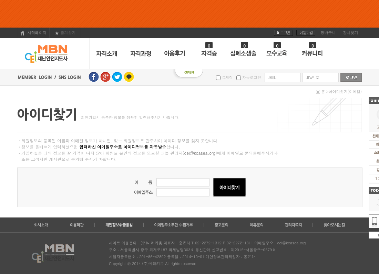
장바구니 (328, 32)
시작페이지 (33, 32)
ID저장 (227, 77)
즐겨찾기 (65, 32)
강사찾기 (350, 32)
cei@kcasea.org (200, 153)
